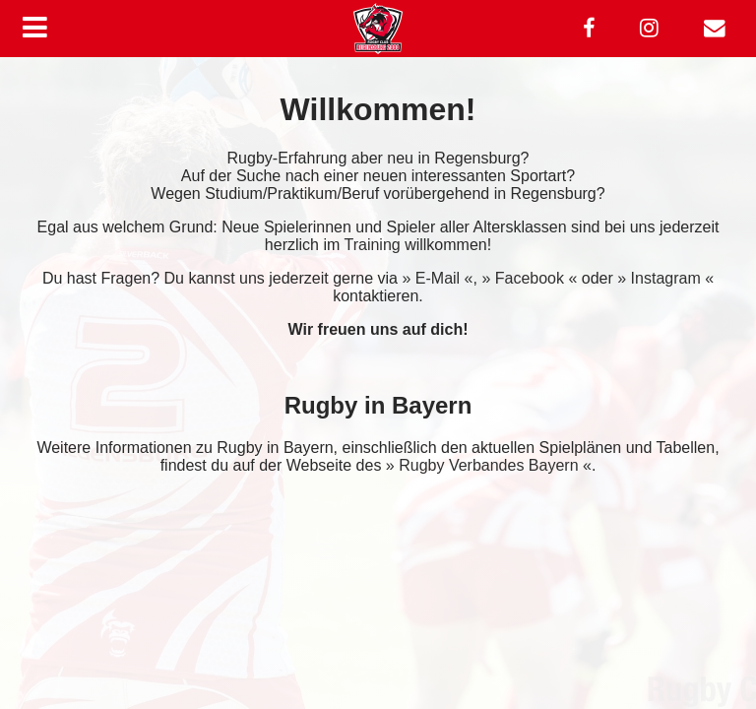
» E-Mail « (437, 278)
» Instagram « (665, 278)
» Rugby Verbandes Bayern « (489, 465)
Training (372, 244)
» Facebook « (529, 278)
